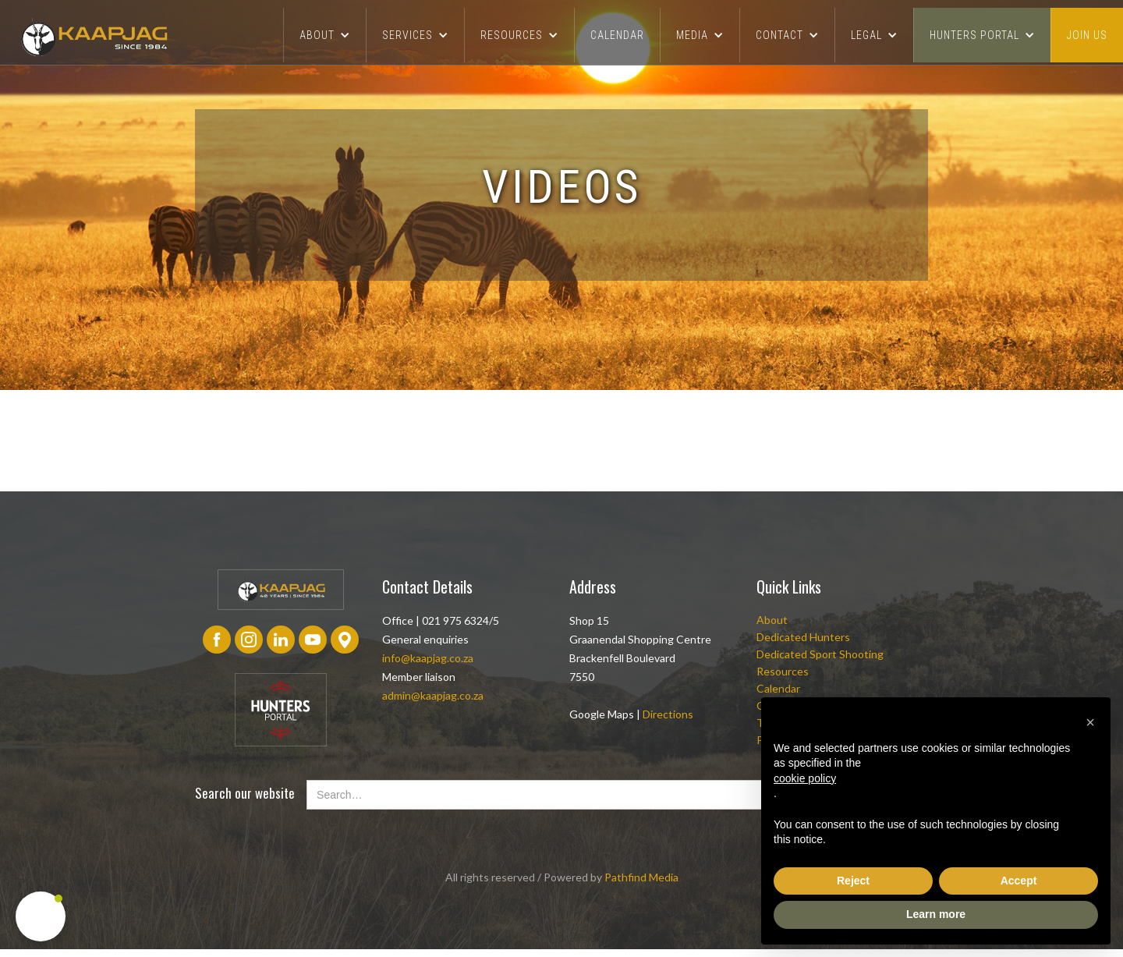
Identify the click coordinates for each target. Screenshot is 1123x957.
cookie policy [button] (805, 778)
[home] (93, 36)
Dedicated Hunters (803, 636)
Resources (782, 671)
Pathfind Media (641, 877)
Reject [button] (853, 880)
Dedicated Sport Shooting (820, 654)
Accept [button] (1019, 880)
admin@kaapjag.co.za (433, 695)
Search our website (245, 793)
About (772, 619)
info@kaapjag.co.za (427, 658)
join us (1087, 35)
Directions (668, 714)
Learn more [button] (935, 914)
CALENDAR (617, 35)
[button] (324, 35)
